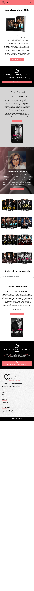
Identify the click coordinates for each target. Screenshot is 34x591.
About (3, 394)
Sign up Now (17, 81)
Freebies (4, 405)
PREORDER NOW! (17, 59)
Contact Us (5, 402)
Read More (17, 189)
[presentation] (33, 278)
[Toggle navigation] (30, 2)
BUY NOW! (17, 120)
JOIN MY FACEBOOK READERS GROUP (17, 363)
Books (3, 397)
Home (3, 392)
